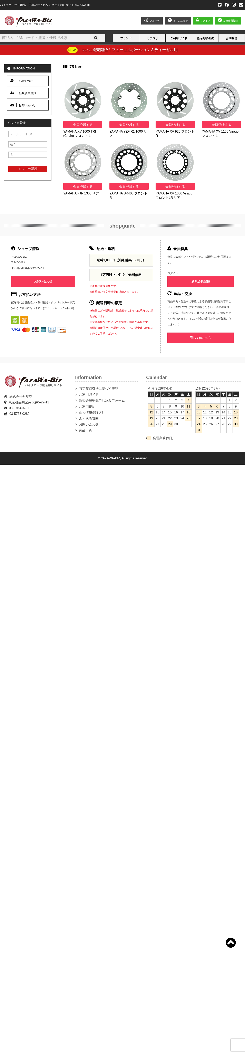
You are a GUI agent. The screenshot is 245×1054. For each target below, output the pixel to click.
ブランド (126, 38)
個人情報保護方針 (92, 412)
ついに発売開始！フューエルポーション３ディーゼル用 (129, 49)
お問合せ (231, 38)
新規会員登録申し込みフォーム (102, 400)
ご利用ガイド (178, 38)
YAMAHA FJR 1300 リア (81, 193)
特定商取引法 (205, 38)
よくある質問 (89, 418)
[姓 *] (27, 144)
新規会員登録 (228, 20)
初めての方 (21, 81)
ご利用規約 (87, 406)
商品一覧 (85, 430)
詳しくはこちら (200, 337)
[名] (27, 155)
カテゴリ (152, 38)
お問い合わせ (23, 105)
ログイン (205, 20)
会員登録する (83, 124)
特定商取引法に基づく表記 (98, 388)
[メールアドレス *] (27, 134)
